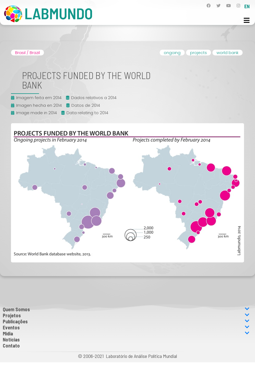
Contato (11, 346)
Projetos (126, 315)
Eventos (126, 327)
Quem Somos (126, 309)
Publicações (126, 321)
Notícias (11, 340)
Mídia (126, 333)
